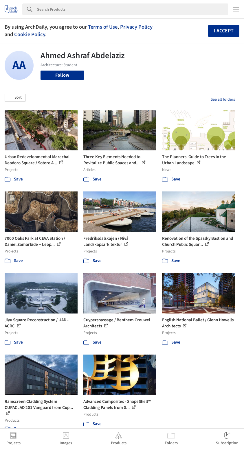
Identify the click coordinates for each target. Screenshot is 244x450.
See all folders (223, 99)
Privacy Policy (136, 27)
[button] (15, 98)
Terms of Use (103, 27)
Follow (62, 75)
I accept (224, 30)
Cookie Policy (29, 34)
